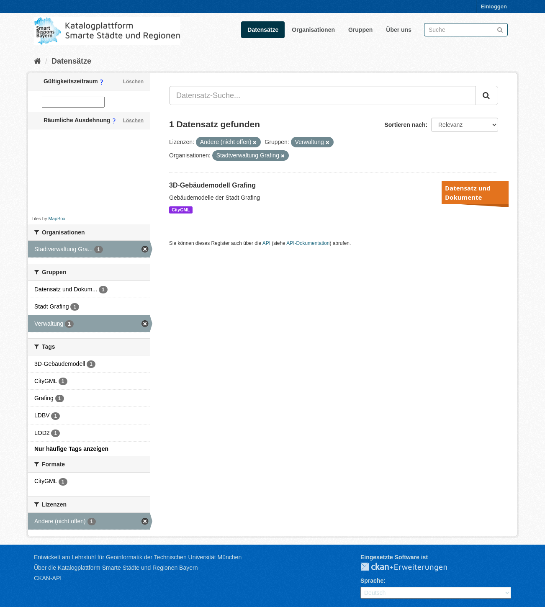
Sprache (371, 580)
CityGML (181, 209)
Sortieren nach (404, 124)
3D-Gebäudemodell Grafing (212, 185)
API (266, 243)
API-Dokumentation (307, 243)
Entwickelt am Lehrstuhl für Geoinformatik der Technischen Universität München (138, 557)
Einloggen (494, 6)
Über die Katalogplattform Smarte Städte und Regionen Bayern (116, 567)
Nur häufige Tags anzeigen (71, 448)
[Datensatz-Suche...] (322, 95)
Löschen (133, 82)
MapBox (57, 218)
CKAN (410, 567)
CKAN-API (48, 578)
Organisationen (313, 29)
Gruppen (360, 29)
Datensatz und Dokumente (468, 192)
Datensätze (262, 29)
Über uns (398, 29)
